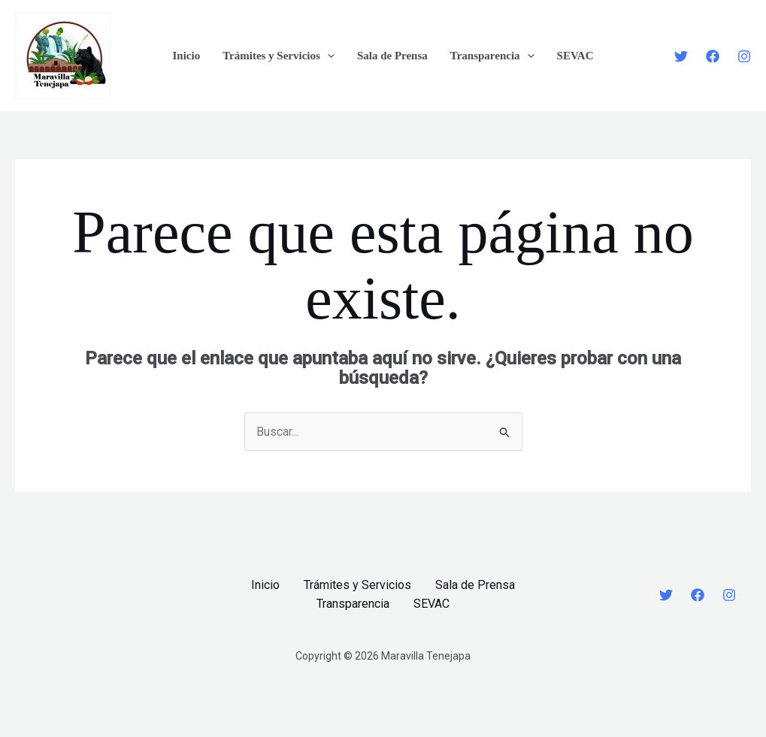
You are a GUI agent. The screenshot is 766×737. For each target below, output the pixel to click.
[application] (327, 56)
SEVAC (575, 56)
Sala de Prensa (392, 56)
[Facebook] (712, 56)
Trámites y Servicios (279, 56)
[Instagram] (744, 56)
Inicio (186, 56)
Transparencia (492, 56)
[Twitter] (681, 56)
